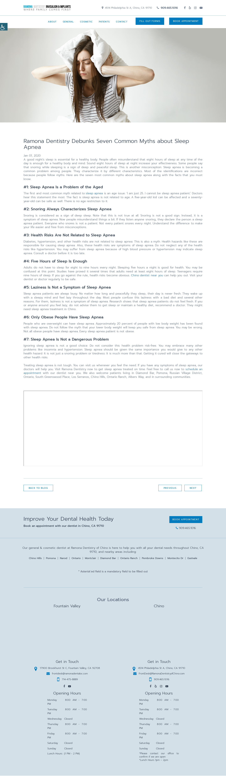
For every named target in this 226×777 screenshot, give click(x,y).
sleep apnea (94, 194)
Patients (102, 23)
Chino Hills (35, 559)
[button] (64, 687)
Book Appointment (186, 23)
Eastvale (192, 559)
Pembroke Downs (152, 559)
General (66, 23)
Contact (120, 23)
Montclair (90, 559)
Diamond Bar (108, 559)
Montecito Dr (175, 559)
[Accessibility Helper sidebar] (4, 26)
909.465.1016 (167, 8)
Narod (63, 559)
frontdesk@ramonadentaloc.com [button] (67, 674)
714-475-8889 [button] (67, 680)
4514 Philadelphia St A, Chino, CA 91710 (127, 8)
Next (192, 489)
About (50, 23)
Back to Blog (38, 489)
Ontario (76, 559)
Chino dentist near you (147, 276)
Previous (169, 489)
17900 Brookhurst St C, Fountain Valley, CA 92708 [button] (67, 669)
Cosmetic (85, 23)
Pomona (51, 559)
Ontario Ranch (129, 559)
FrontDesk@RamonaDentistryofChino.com (159, 674)
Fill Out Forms (149, 23)
